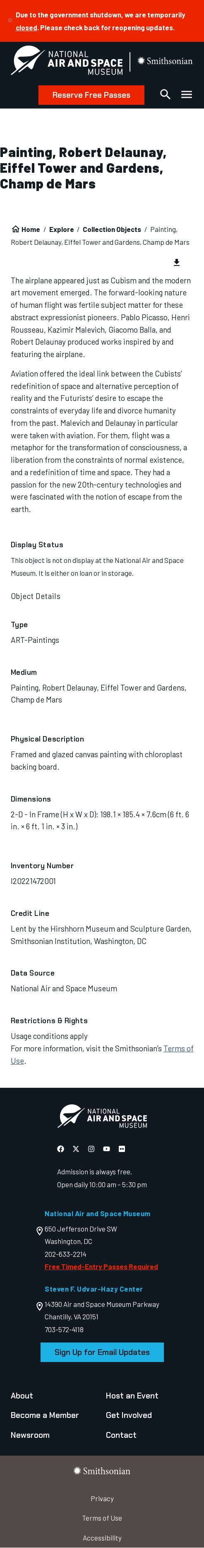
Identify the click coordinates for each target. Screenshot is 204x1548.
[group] (102, 263)
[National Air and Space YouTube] (106, 1148)
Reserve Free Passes (91, 95)
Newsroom (30, 1435)
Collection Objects (112, 229)
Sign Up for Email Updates (102, 1352)
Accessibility (102, 1538)
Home (31, 229)
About (22, 1396)
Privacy (102, 1498)
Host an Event (132, 1396)
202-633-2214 (65, 1254)
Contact (121, 1435)
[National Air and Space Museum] (67, 62)
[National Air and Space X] (75, 1148)
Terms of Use (102, 1518)
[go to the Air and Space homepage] (102, 1118)
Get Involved (129, 1415)
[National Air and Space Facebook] (60, 1148)
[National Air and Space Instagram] (91, 1148)
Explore (61, 229)
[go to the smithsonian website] (165, 62)
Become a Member (45, 1415)
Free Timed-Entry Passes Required (101, 1266)
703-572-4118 (64, 1329)
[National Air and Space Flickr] (121, 1148)
